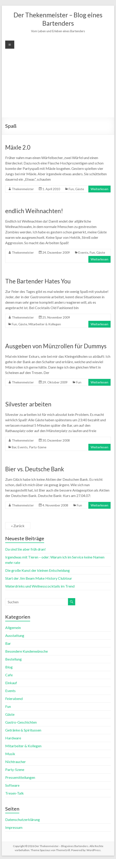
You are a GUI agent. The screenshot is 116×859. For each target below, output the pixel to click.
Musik (10, 754)
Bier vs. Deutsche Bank (34, 469)
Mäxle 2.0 (17, 147)
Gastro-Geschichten (21, 722)
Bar (14, 447)
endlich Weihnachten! (34, 210)
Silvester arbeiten (28, 404)
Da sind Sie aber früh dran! (25, 549)
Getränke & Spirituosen (23, 730)
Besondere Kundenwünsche (26, 651)
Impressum (13, 827)
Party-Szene (37, 447)
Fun (71, 189)
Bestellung (13, 659)
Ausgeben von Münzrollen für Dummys (55, 346)
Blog (9, 667)
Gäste (79, 189)
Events (83, 252)
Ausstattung (14, 635)
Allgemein (13, 627)
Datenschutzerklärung (22, 819)
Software (12, 785)
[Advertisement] (58, 82)
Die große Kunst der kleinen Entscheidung (37, 570)
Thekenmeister (23, 189)
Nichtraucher (15, 761)
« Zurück (17, 526)
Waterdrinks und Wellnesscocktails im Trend (40, 586)
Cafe (9, 675)
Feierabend (14, 698)
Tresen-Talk (14, 793)
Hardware (13, 738)
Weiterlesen (99, 189)
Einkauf (11, 683)
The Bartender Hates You (38, 281)
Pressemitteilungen (20, 777)
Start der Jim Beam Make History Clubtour (38, 578)
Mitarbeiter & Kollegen (45, 324)
